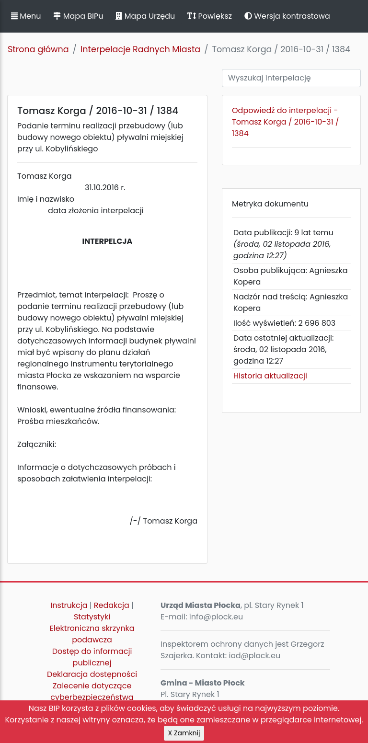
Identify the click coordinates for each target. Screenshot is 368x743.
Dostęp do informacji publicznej (92, 657)
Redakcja (111, 605)
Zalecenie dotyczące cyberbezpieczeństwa (91, 691)
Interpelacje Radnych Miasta (140, 49)
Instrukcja (68, 605)
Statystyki (92, 616)
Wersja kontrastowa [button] (287, 16)
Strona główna (38, 49)
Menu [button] (26, 16)
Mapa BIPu (78, 16)
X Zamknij (184, 733)
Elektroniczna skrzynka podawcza (92, 634)
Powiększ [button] (209, 16)
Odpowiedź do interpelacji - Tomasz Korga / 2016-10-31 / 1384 (285, 122)
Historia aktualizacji (270, 375)
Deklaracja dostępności (92, 674)
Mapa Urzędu (145, 16)
